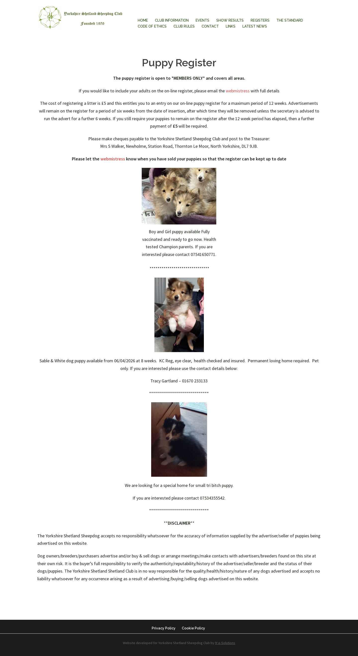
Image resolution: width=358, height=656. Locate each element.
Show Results (230, 20)
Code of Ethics (152, 26)
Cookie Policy (193, 628)
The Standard (289, 20)
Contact (210, 26)
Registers (260, 20)
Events (202, 20)
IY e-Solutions (225, 643)
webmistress (238, 91)
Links (230, 26)
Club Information (172, 20)
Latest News (254, 26)
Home (143, 20)
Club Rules (184, 26)
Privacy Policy (164, 628)
